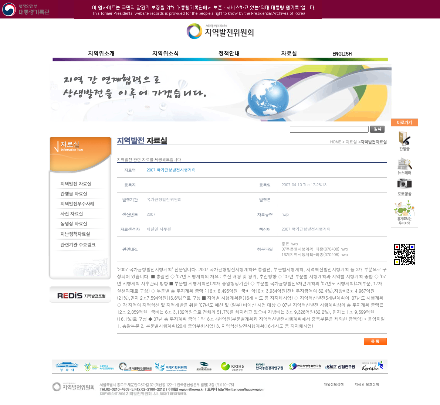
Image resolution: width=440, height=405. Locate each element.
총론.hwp (289, 243)
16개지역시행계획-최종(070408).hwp (314, 254)
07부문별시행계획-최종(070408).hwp (314, 249)
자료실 (351, 141)
